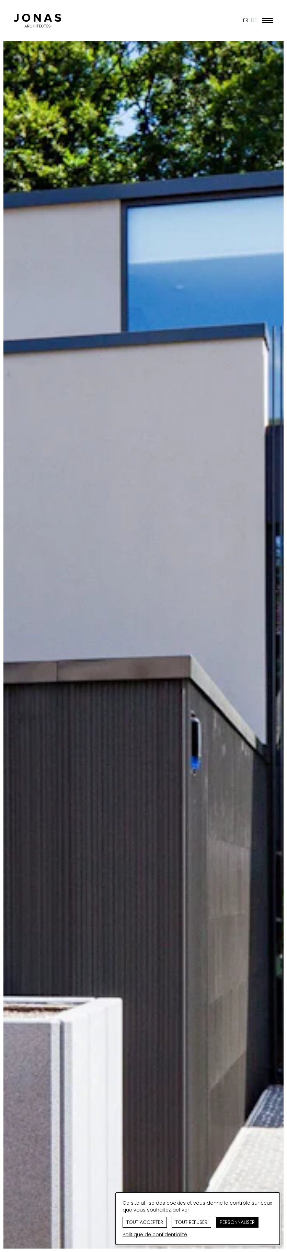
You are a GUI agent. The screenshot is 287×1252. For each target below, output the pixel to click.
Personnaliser (237, 1222)
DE (254, 20)
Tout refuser (191, 1222)
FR (245, 20)
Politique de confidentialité (155, 1234)
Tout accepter (144, 1222)
